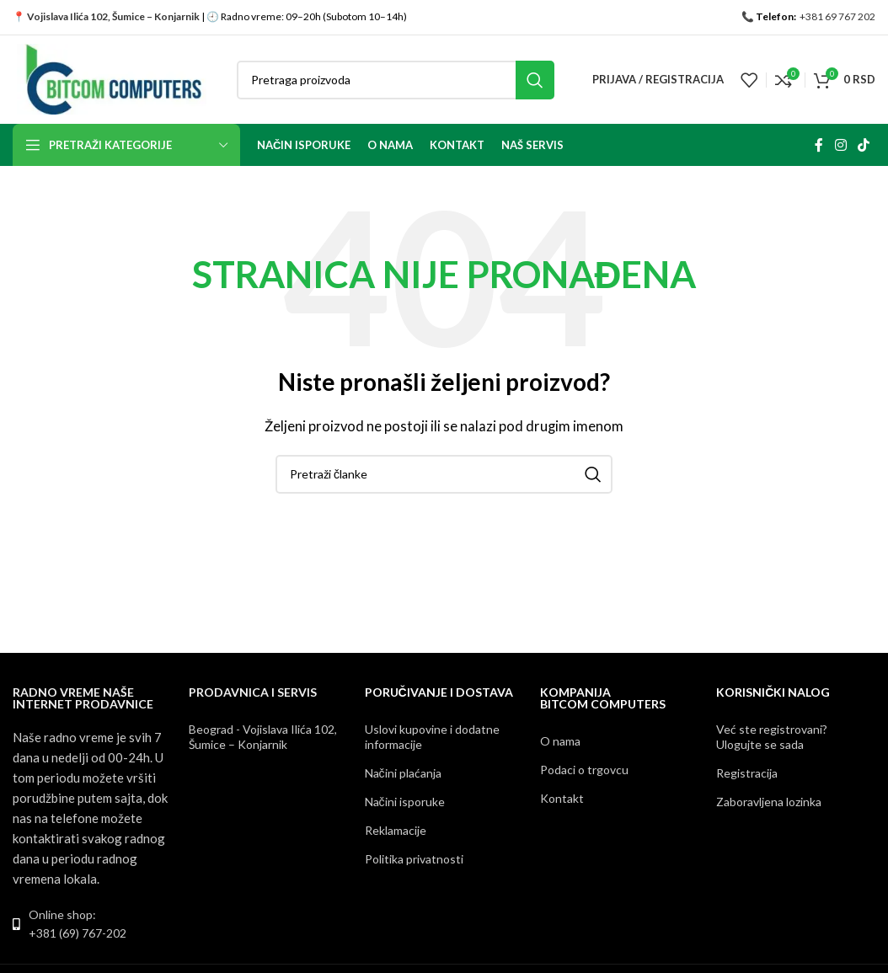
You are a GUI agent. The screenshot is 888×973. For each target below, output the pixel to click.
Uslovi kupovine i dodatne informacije (432, 736)
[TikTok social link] (864, 145)
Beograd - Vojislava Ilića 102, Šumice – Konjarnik (263, 736)
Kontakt (562, 798)
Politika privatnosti (414, 859)
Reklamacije (395, 830)
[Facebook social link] (819, 145)
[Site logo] (112, 77)
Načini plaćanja (403, 773)
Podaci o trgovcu (584, 769)
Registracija (747, 773)
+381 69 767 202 (836, 16)
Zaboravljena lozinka (768, 801)
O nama (560, 741)
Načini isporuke (405, 801)
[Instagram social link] (840, 145)
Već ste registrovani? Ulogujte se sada (771, 736)
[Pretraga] (395, 80)
